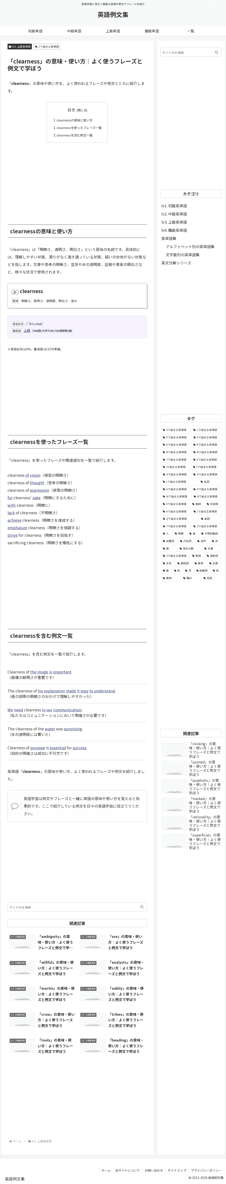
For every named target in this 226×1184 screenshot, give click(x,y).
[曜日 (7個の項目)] (191, 578)
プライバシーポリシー (206, 1170)
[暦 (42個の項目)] (169, 548)
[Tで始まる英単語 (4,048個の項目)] (175, 459)
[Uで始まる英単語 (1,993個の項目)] (175, 489)
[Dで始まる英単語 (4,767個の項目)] (175, 444)
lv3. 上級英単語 (19, 46)
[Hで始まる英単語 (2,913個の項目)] (175, 474)
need (18, 709)
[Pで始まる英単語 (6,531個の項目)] (176, 437)
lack (11, 512)
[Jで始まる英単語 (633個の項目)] (206, 511)
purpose (37, 747)
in (43, 709)
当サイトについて (127, 1170)
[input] (77, 906)
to (91, 690)
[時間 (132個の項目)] (179, 533)
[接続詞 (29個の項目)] (213, 555)
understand (104, 690)
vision (35, 475)
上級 (27, 330)
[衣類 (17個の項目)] (214, 563)
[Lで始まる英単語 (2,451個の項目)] (179, 481)
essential (58, 747)
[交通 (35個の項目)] (211, 548)
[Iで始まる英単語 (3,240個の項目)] (175, 467)
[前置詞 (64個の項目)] (169, 541)
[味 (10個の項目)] (216, 570)
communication (67, 709)
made (71, 690)
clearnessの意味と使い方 (74, 120)
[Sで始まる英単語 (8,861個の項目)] (175, 429)
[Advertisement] (77, 180)
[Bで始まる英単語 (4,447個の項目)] (175, 452)
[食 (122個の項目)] (192, 533)
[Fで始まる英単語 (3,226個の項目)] (206, 467)
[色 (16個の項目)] (177, 570)
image (42, 671)
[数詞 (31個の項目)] (197, 555)
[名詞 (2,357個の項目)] (210, 481)
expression (39, 490)
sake (36, 497)
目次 (71, 109)
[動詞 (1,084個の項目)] (197, 504)
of (27, 475)
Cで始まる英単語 (47, 46)
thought (37, 482)
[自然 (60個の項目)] (202, 541)
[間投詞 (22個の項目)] (183, 563)
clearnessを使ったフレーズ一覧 (79, 127)
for (10, 497)
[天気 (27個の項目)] (168, 563)
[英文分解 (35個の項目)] (190, 548)
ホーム (106, 1170)
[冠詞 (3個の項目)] (211, 578)
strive (13, 535)
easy (85, 690)
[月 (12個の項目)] (188, 570)
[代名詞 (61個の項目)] (186, 541)
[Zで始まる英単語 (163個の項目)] (206, 526)
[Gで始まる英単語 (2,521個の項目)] (206, 474)
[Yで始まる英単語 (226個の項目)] (175, 526)
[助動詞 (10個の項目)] (202, 570)
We (10, 709)
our (49, 709)
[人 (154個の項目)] (166, 533)
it (78, 690)
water (50, 728)
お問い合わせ (154, 1170)
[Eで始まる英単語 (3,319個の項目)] (206, 459)
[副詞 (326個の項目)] (210, 518)
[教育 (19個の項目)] (199, 563)
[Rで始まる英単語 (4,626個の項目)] (206, 444)
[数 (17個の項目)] (166, 570)
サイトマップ (177, 1170)
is (50, 671)
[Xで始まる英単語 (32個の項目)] (175, 555)
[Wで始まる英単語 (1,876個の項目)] (176, 496)
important (62, 671)
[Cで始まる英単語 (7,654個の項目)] (206, 429)
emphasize (17, 527)
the (33, 671)
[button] (142, 906)
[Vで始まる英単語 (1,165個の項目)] (175, 504)
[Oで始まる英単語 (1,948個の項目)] (206, 489)
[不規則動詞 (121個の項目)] (210, 533)
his (40, 690)
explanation (54, 690)
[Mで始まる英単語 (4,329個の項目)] (206, 452)
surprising (73, 728)
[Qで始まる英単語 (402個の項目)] (179, 518)
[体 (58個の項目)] (215, 541)
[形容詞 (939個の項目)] (213, 504)
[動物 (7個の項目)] (170, 578)
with (12, 505)
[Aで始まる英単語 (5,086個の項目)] (206, 437)
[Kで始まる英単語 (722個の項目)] (176, 511)
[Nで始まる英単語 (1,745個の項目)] (206, 496)
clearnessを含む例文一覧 (74, 134)
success (79, 747)
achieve (14, 520)
